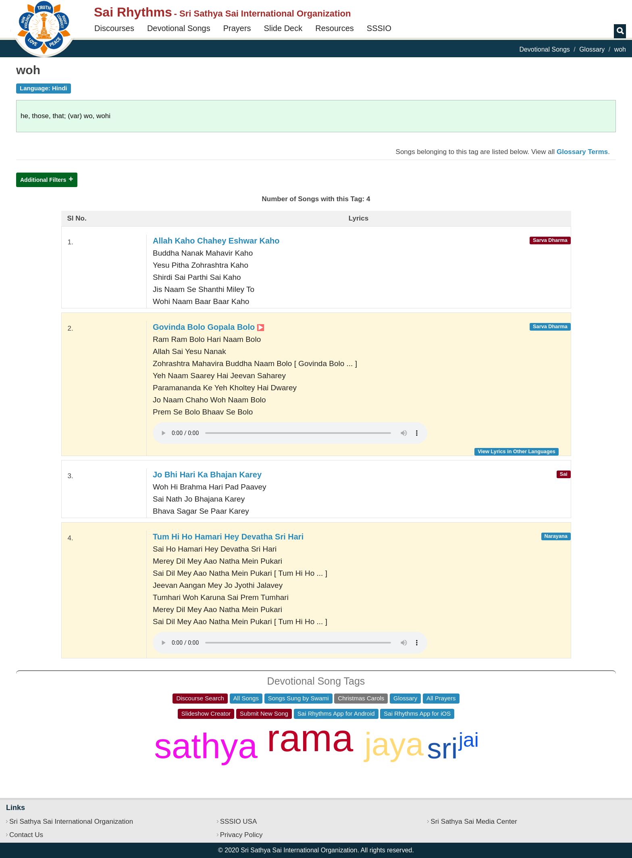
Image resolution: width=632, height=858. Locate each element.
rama (310, 738)
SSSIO (379, 28)
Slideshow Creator (206, 713)
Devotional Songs (178, 28)
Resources (334, 28)
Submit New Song (264, 713)
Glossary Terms (582, 152)
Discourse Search (200, 698)
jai (469, 740)
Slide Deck (283, 28)
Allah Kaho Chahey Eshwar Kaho (216, 240)
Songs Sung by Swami (298, 698)
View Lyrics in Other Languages (516, 451)
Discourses (114, 28)
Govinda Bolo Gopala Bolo (208, 327)
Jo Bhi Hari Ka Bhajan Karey (207, 474)
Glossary (592, 49)
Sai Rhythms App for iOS (417, 713)
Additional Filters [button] (43, 180)
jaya (394, 744)
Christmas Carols (361, 698)
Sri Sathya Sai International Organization (71, 821)
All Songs (246, 698)
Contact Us (26, 835)
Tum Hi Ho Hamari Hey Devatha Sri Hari (228, 536)
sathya (205, 745)
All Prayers (441, 698)
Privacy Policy (241, 835)
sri (442, 748)
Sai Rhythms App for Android (336, 713)
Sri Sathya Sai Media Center (473, 821)
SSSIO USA (238, 821)
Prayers (237, 28)
